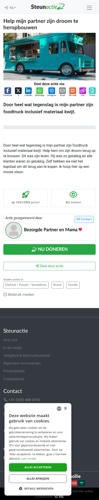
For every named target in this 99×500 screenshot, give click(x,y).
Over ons (10, 340)
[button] (7, 92)
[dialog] (37, 449)
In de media (12, 348)
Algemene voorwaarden (22, 363)
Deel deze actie (49, 266)
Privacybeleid (13, 371)
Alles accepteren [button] (38, 467)
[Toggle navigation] (89, 7)
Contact (84, 219)
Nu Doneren (49, 249)
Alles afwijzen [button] (38, 478)
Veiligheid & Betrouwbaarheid (26, 355)
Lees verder (29, 459)
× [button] (65, 408)
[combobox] (59, 408)
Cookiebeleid (13, 379)
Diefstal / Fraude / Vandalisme (26, 284)
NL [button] (12, 8)
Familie (73, 284)
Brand (57, 284)
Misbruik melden (18, 294)
